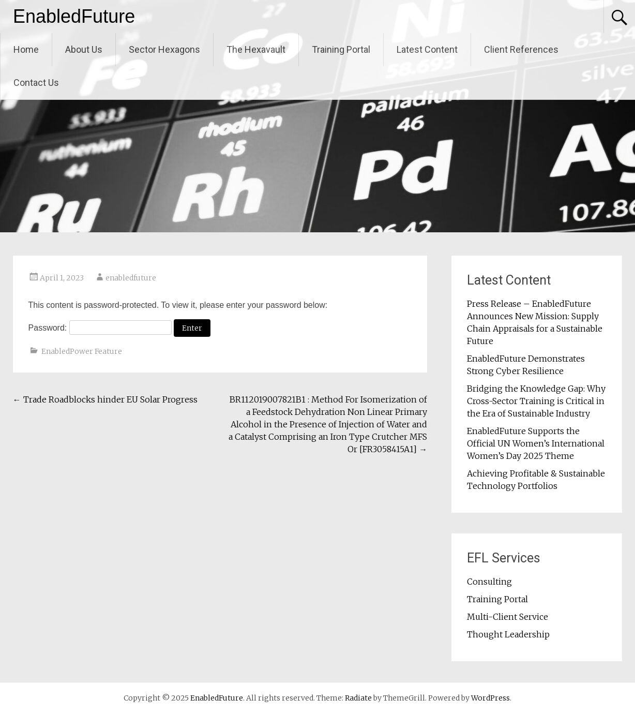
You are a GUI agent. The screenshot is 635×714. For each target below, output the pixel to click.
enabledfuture (130, 277)
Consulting (489, 581)
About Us (83, 49)
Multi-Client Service (507, 617)
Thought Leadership (508, 634)
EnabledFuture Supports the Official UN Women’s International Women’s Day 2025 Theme (535, 443)
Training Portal (341, 49)
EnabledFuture (74, 16)
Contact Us (36, 82)
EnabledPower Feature (81, 351)
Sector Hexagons (164, 49)
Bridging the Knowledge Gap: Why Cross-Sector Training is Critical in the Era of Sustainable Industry (536, 401)
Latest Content (427, 49)
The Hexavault (255, 49)
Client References (521, 49)
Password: (100, 327)
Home (26, 49)
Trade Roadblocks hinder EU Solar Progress (105, 399)
